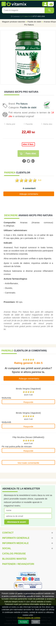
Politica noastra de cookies (29, 618)
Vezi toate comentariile (28, 463)
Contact (7, 532)
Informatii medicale (15, 543)
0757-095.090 (39, 16)
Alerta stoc (47, 124)
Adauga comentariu (28, 194)
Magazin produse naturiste (13, 22)
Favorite (29, 124)
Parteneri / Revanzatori (18, 564)
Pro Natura (21, 103)
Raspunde (28, 402)
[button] (45, 4)
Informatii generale (15, 538)
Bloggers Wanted (14, 559)
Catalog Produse (14, 553)
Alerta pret (10, 124)
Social (6, 548)
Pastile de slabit (34, 22)
